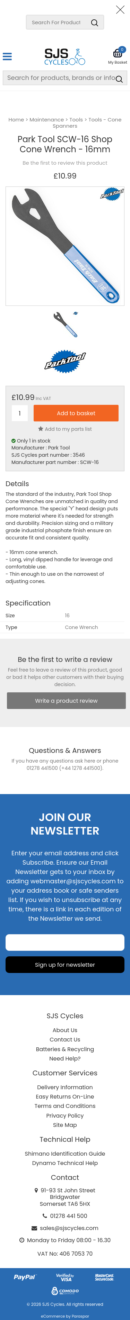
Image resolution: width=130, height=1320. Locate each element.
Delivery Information (65, 1087)
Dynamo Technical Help (65, 1163)
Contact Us (65, 1040)
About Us (65, 1030)
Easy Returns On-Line (65, 1097)
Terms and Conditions (65, 1106)
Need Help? (64, 1059)
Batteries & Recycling (65, 1049)
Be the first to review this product (65, 163)
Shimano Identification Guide (65, 1154)
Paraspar (80, 1316)
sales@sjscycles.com (69, 1228)
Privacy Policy (65, 1116)
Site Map (65, 1125)
